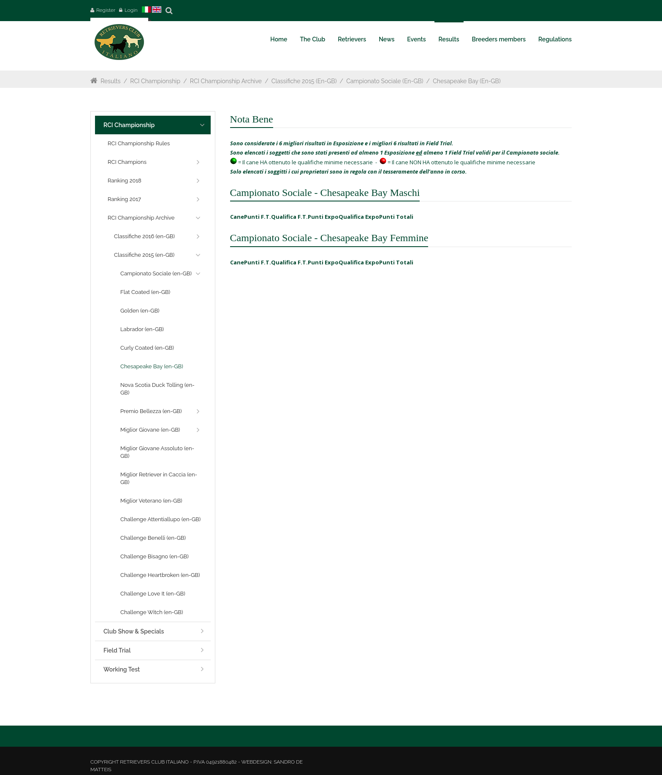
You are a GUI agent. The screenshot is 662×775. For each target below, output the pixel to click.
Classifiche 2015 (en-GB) (304, 81)
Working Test (121, 669)
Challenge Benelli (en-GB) (153, 538)
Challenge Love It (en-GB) (152, 593)
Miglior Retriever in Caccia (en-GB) (158, 478)
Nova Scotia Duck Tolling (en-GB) (157, 389)
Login (131, 10)
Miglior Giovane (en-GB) (150, 430)
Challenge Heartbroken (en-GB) (160, 575)
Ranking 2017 (124, 199)
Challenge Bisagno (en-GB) (154, 556)
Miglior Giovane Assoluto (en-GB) (157, 452)
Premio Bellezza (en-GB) (151, 411)
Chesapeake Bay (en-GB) (467, 81)
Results (110, 81)
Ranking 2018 (124, 180)
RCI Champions (127, 162)
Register (105, 10)
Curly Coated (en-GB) (147, 348)
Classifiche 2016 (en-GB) (144, 236)
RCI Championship (155, 81)
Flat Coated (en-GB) (145, 292)
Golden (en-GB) (140, 310)
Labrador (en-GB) (142, 329)
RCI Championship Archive (226, 81)
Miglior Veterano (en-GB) (151, 501)
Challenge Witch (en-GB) (151, 612)
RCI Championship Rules (139, 143)
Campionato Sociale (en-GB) (385, 81)
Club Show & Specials (133, 631)
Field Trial (116, 650)
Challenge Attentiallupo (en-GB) (160, 519)
